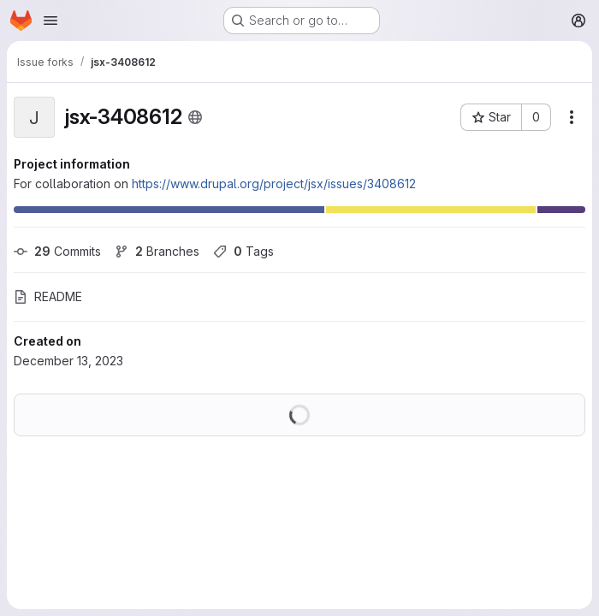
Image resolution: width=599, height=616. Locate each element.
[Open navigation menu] (50, 20)
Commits (57, 251)
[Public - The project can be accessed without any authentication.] (195, 117)
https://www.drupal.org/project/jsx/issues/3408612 (274, 183)
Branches (157, 251)
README (48, 296)
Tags (243, 251)
